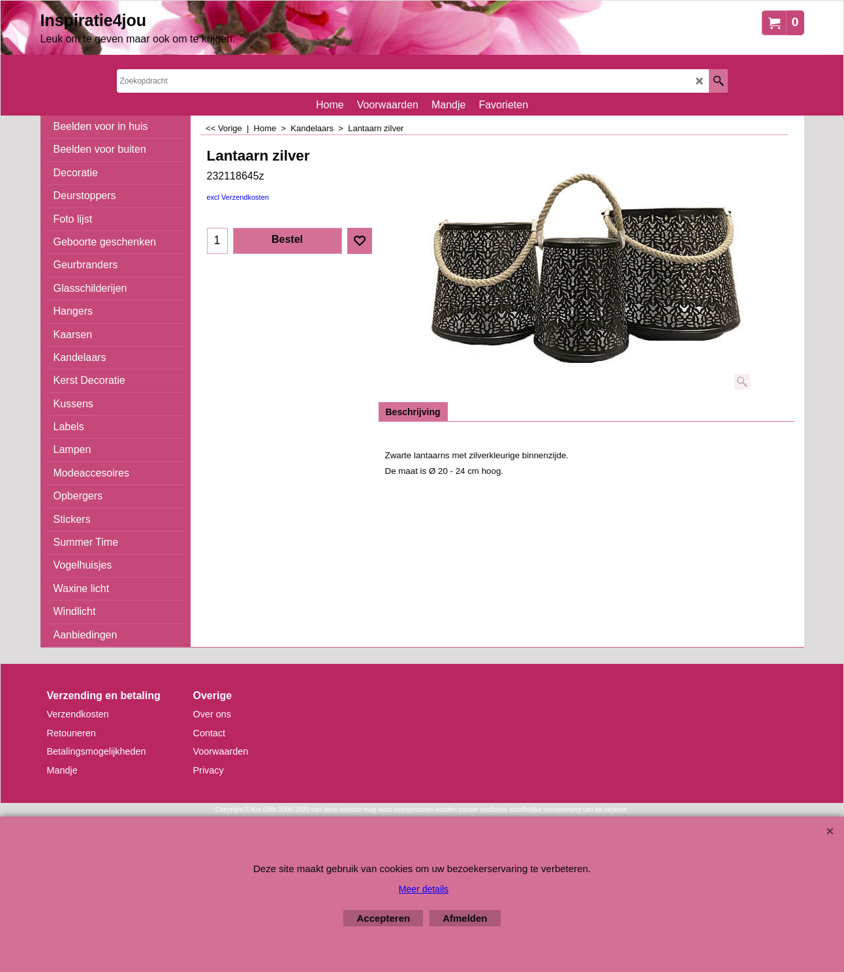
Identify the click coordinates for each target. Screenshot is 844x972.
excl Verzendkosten (238, 197)
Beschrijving (413, 412)
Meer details (423, 889)
